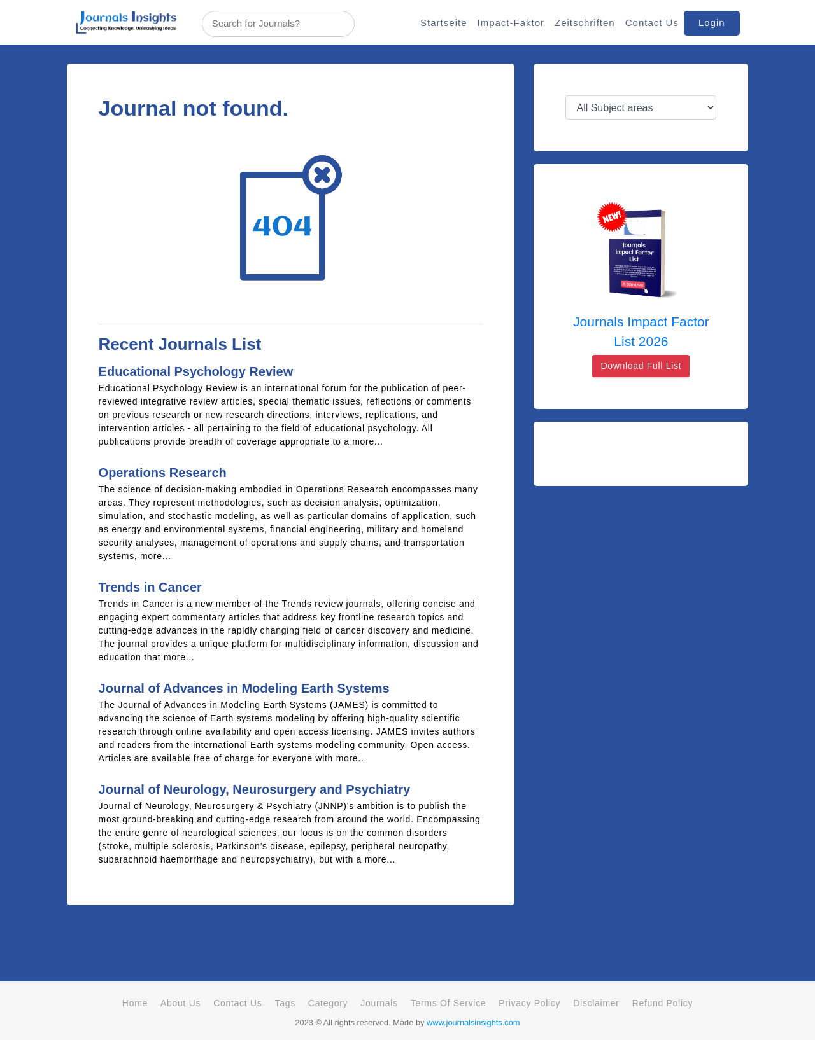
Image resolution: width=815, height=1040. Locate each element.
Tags (284, 1003)
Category (328, 1003)
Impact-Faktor (510, 22)
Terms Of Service (448, 1003)
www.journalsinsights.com (473, 1022)
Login (711, 22)
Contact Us (652, 22)
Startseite (443, 22)
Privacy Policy (529, 1003)
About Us (180, 1003)
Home (135, 1003)
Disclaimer (596, 1003)
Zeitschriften (585, 22)
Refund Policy (662, 1003)
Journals (379, 1003)
